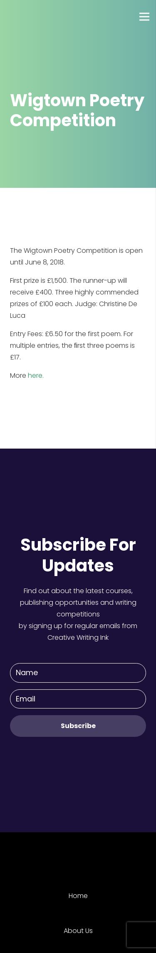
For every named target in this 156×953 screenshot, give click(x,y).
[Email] (78, 699)
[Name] (78, 673)
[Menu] (144, 16)
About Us (78, 931)
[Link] (37, 16)
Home (78, 896)
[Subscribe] (78, 725)
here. (36, 375)
